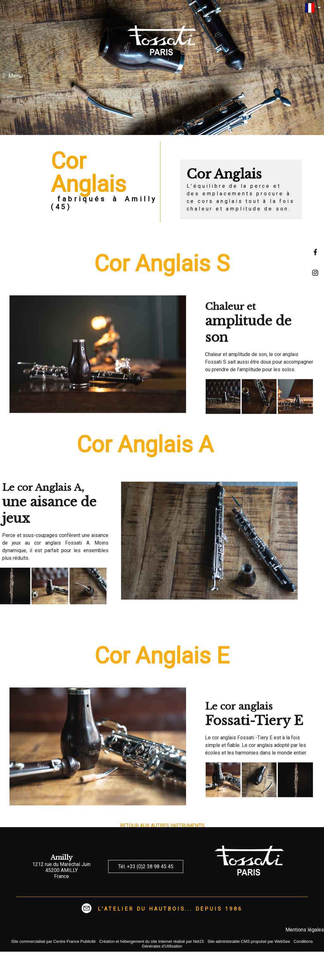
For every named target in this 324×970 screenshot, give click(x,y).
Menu (16, 75)
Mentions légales (304, 930)
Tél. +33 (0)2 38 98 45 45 (145, 866)
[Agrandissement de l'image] (223, 544)
